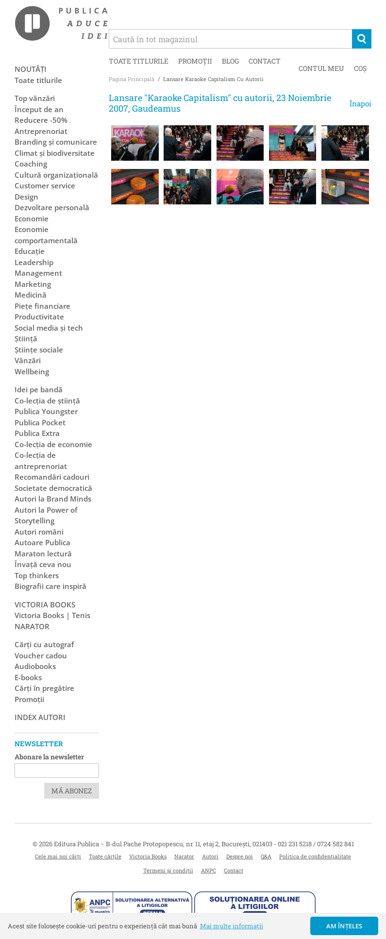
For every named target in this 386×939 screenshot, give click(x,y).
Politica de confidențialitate (315, 856)
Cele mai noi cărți (58, 856)
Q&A (266, 856)
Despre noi (239, 856)
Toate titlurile (138, 61)
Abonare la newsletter (49, 756)
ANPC (208, 870)
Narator (184, 856)
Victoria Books (148, 856)
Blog (230, 61)
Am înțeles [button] (344, 926)
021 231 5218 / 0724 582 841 (316, 843)
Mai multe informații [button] (231, 926)
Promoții (195, 61)
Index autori (40, 717)
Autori (210, 856)
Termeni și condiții (168, 870)
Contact (265, 61)
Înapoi (360, 103)
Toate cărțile (105, 856)
